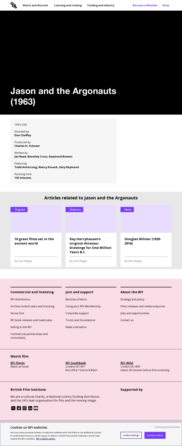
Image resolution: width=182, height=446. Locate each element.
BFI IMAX (126, 363)
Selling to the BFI (21, 327)
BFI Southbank (76, 363)
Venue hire (17, 313)
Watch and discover (35, 5)
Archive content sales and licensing (32, 306)
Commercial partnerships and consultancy (29, 335)
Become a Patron (76, 299)
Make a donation (76, 327)
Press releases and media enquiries (142, 306)
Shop (165, 5)
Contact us (127, 320)
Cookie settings (131, 435)
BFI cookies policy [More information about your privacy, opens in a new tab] (45, 438)
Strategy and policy (132, 299)
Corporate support (77, 313)
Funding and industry (101, 5)
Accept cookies (155, 435)
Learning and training (68, 5)
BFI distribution (20, 299)
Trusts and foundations (80, 320)
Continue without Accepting (167, 427)
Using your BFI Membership (83, 306)
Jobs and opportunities (134, 313)
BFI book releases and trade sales (31, 320)
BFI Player (17, 363)
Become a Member (145, 5)
